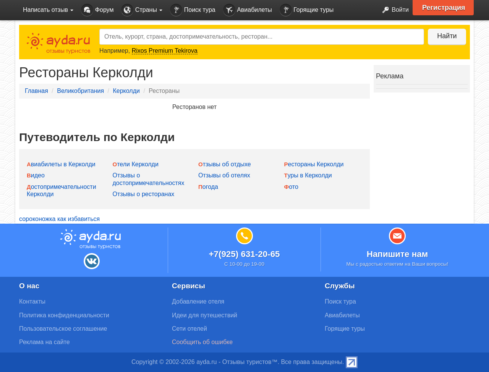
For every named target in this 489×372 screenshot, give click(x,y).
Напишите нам (397, 254)
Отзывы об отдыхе (224, 164)
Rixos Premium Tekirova (165, 50)
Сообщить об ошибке (202, 342)
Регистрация (443, 7)
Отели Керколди (136, 164)
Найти (447, 36)
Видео (36, 175)
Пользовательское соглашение (63, 328)
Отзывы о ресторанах (144, 194)
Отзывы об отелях (224, 175)
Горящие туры (307, 10)
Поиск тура (192, 10)
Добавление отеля (198, 301)
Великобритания (80, 91)
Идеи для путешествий (204, 315)
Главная (36, 91)
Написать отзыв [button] (48, 9)
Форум (97, 10)
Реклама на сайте (44, 342)
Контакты (32, 301)
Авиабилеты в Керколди (61, 164)
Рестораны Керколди (314, 164)
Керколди (126, 91)
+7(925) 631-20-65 (244, 254)
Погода (208, 187)
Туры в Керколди (308, 175)
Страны (141, 10)
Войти (393, 10)
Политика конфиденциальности (64, 315)
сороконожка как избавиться (59, 219)
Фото (291, 187)
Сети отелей (189, 328)
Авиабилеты (247, 10)
